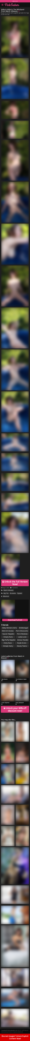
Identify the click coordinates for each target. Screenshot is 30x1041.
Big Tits (6, 593)
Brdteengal (23, 628)
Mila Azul (6, 596)
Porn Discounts (22, 631)
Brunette (13, 593)
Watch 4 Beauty (13, 11)
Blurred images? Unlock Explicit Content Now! (15, 1037)
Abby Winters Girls (9, 628)
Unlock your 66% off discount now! (15, 709)
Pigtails (19, 593)
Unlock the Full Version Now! (15, 583)
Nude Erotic (21, 643)
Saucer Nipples (8, 634)
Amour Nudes (22, 640)
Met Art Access (8, 631)
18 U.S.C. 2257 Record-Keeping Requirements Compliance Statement (14, 1031)
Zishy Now (8, 643)
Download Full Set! (15, 620)
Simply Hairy (8, 646)
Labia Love (15, 1)
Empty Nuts (8, 637)
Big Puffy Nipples (8, 640)
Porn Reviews (22, 634)
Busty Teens (22, 646)
